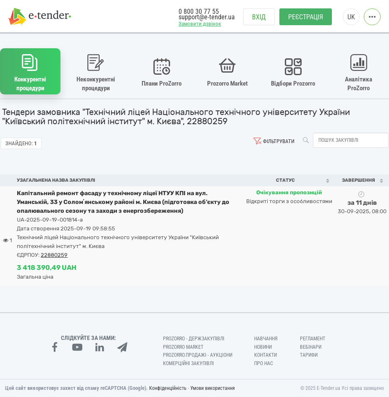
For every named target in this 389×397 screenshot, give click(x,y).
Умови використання (212, 388)
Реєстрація (305, 17)
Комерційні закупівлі (188, 363)
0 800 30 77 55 (199, 12)
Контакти (265, 355)
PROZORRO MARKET (183, 347)
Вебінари (310, 347)
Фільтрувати (278, 141)
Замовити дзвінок (200, 24)
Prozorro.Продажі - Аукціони (197, 355)
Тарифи (309, 355)
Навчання (266, 339)
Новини (263, 347)
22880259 (54, 255)
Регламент (312, 339)
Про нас (263, 363)
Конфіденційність (168, 388)
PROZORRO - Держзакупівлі (193, 339)
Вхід (259, 17)
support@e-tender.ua (207, 17)
